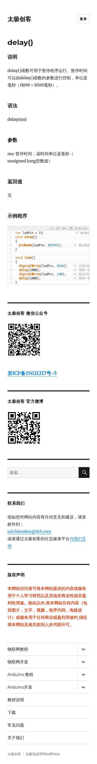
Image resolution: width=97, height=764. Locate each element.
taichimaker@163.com (29, 531)
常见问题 (16, 725)
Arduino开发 (20, 687)
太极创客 (19, 19)
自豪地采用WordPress (43, 754)
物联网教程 (18, 649)
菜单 (83, 19)
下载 (12, 712)
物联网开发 (18, 661)
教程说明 (16, 699)
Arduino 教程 (21, 674)
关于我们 (16, 737)
